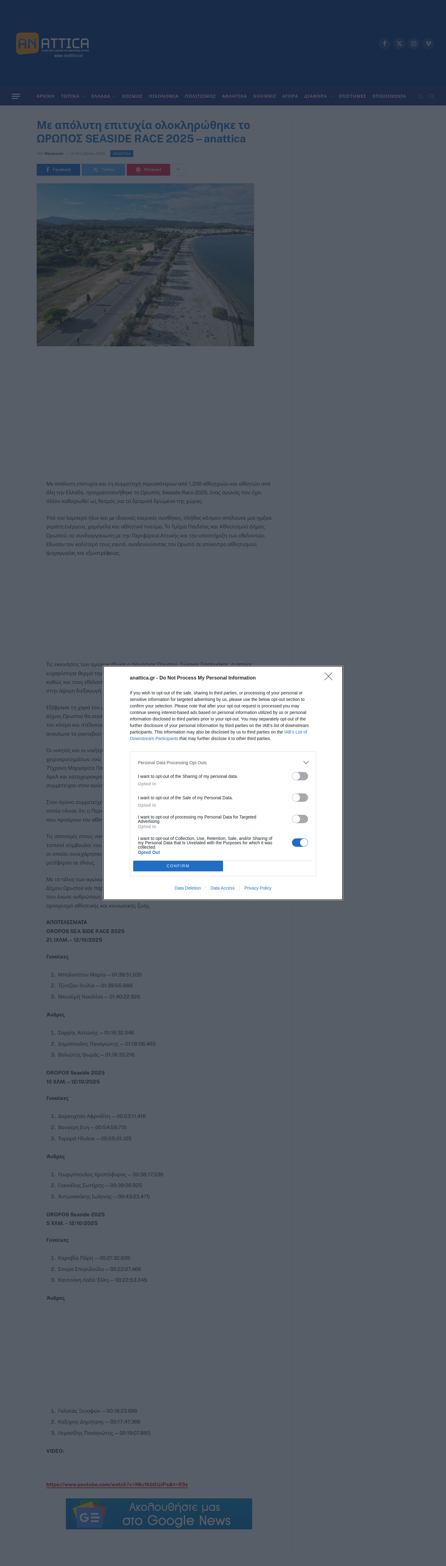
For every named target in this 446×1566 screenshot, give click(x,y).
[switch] (300, 776)
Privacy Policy (257, 888)
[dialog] (223, 783)
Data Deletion (188, 888)
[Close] (330, 678)
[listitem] (223, 762)
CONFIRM (178, 866)
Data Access (223, 888)
